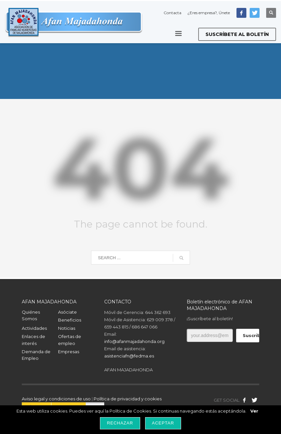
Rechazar (120, 422)
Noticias (66, 328)
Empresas (68, 351)
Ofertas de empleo (69, 340)
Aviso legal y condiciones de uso (56, 398)
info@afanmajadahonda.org (134, 341)
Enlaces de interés (33, 340)
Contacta (172, 12)
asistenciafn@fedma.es (129, 355)
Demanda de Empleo (36, 355)
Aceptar (163, 422)
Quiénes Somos (31, 315)
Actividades (34, 328)
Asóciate (67, 312)
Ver (254, 411)
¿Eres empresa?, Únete (208, 12)
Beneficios (69, 320)
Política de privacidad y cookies (128, 398)
